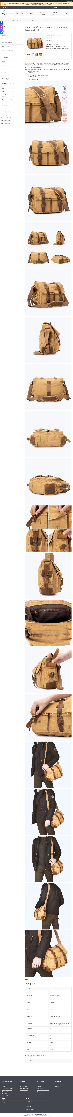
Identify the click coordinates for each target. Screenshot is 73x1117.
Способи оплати (5, 65)
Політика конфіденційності (45, 1115)
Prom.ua (44, 1114)
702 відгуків (69, 1)
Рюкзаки (31, 13)
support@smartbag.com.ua (9, 117)
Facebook (57, 1086)
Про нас (39, 1085)
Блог (38, 1091)
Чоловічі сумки (19, 13)
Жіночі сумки (4, 57)
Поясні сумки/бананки (42, 13)
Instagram (57, 1085)
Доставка (3, 68)
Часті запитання (24, 1090)
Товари (5, 20)
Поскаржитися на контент (33, 1115)
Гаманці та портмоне (54, 13)
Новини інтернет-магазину (43, 1090)
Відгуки (3, 61)
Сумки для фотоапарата (7, 50)
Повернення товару (24, 1088)
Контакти (3, 72)
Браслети (3, 54)
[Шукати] (70, 7)
